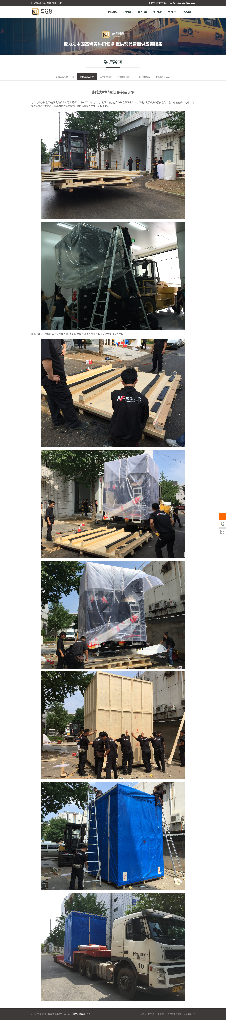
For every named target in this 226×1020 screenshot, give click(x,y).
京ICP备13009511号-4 (81, 1014)
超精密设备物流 (87, 77)
